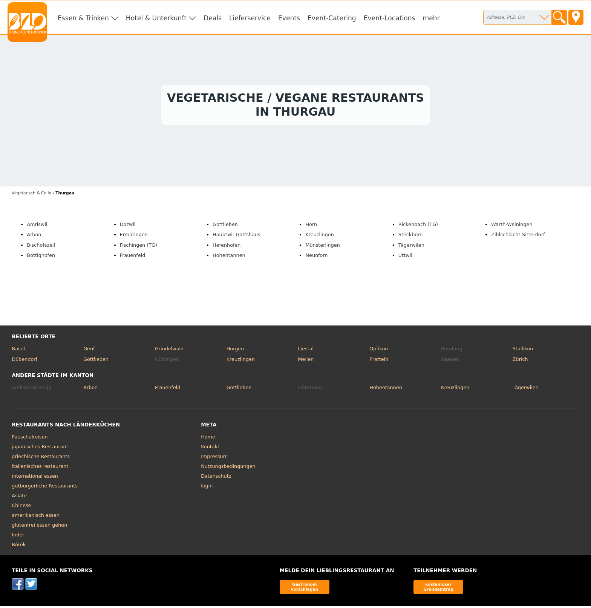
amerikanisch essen (36, 517)
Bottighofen (41, 257)
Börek (19, 546)
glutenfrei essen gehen (39, 527)
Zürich (520, 361)
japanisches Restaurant (40, 448)
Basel (18, 350)
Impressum (214, 458)
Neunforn (316, 257)
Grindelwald (169, 350)
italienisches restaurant (40, 468)
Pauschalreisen (29, 438)
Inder (18, 536)
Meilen (306, 361)
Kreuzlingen (319, 237)
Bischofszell (41, 247)
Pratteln (378, 361)
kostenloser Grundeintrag (438, 588)
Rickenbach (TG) (418, 226)
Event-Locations (389, 18)
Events (289, 18)
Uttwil (405, 257)
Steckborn (410, 237)
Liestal (306, 350)
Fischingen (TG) (138, 247)
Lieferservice (250, 18)
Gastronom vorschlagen (304, 588)
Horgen (235, 350)
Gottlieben (225, 226)
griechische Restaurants (41, 458)
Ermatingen (134, 237)
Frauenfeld (132, 257)
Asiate (19, 497)
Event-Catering (332, 18)
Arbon (34, 237)
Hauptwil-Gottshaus (236, 237)
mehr (431, 18)
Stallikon (523, 350)
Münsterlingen (322, 247)
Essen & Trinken (83, 18)
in (31, 194)
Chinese (21, 507)
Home (208, 438)
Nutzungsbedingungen (228, 468)
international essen (35, 478)
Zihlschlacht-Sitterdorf (518, 237)
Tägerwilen (411, 247)
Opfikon (378, 350)
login (207, 487)
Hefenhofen (226, 247)
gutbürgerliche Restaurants (45, 487)
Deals (213, 18)
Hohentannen (229, 257)
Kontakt (210, 448)
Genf (89, 350)
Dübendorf (24, 361)
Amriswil (37, 226)
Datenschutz (216, 478)
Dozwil (128, 226)
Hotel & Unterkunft (156, 18)
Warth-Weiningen (511, 226)
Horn (311, 226)
